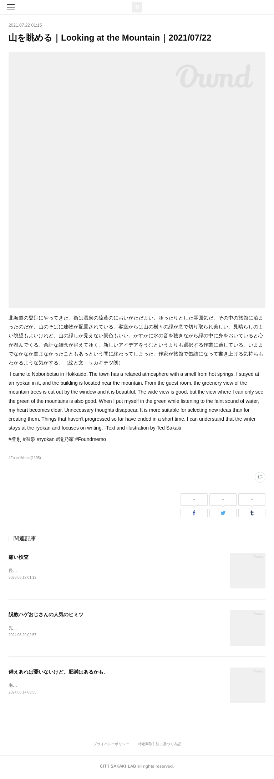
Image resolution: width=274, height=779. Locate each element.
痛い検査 (19, 557)
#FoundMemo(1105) (25, 458)
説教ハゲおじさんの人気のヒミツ (46, 615)
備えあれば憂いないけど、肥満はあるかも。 (58, 672)
